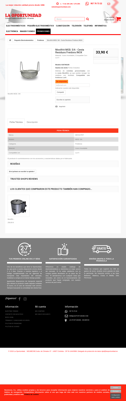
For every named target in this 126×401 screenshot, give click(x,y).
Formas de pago (11, 342)
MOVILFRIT (79, 135)
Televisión (76, 26)
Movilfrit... (11, 219)
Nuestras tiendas (11, 311)
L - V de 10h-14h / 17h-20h (70, 4)
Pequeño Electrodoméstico (40, 26)
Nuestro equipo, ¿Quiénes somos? (17, 360)
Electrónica (12, 31)
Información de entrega (14, 333)
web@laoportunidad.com (61, 7)
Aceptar (115, 387)
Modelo (58, 65)
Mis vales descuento (42, 314)
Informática (100, 26)
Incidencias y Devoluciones (15, 336)
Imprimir (62, 106)
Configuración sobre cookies (115, 396)
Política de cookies (12, 326)
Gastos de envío (61, 68)
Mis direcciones (41, 317)
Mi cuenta (40, 306)
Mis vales (38, 323)
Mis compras (40, 311)
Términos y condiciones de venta (17, 320)
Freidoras (40, 40)
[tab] (16, 122)
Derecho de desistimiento (14, 339)
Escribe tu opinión (64, 100)
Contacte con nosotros (14, 314)
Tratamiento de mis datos (14, 329)
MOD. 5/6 (78, 139)
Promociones (43, 31)
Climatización (63, 26)
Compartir (60, 92)
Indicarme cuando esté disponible (67, 88)
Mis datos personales (43, 320)
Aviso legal (9, 317)
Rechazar (116, 391)
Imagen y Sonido (27, 31)
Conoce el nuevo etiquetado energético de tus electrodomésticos (15, 367)
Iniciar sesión (109, 20)
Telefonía (88, 26)
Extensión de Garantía (13, 357)
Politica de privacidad (13, 323)
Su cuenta (110, 17)
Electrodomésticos (15, 26)
